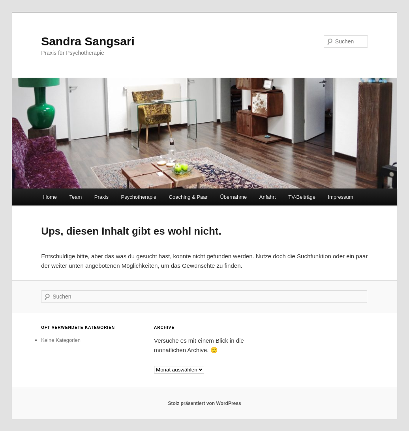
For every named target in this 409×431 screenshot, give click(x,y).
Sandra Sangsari (88, 41)
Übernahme (233, 197)
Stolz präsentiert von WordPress (204, 403)
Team (75, 197)
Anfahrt (267, 197)
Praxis (101, 197)
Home (50, 197)
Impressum (340, 197)
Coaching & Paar (188, 197)
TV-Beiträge (301, 197)
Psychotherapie (138, 197)
